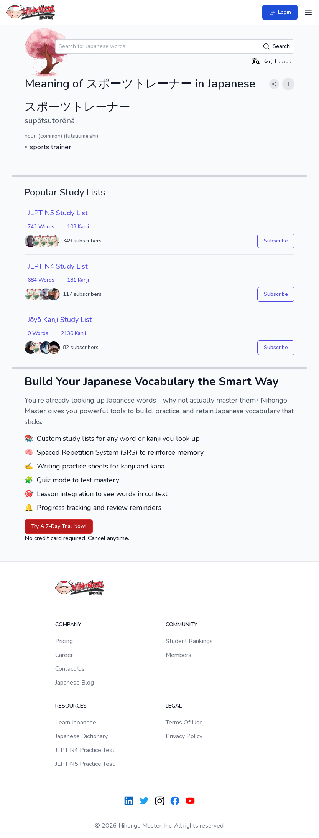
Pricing (64, 641)
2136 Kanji (73, 333)
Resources (71, 705)
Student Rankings (189, 641)
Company (68, 624)
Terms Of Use (184, 722)
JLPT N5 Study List (58, 213)
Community (181, 624)
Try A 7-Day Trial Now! (58, 526)
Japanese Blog (74, 682)
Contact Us (70, 669)
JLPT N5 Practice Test (85, 764)
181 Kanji (78, 280)
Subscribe (276, 240)
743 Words (41, 226)
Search (276, 46)
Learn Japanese (75, 722)
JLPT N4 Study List (58, 266)
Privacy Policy (184, 736)
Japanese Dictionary (81, 736)
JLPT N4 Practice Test (85, 750)
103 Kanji (78, 226)
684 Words (41, 280)
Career (64, 655)
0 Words (38, 333)
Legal (174, 705)
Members (178, 655)
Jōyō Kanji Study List (60, 319)
